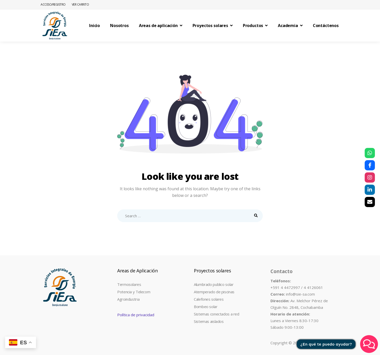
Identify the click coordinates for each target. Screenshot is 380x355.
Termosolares (129, 284)
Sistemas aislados (209, 321)
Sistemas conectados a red (216, 313)
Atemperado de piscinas (214, 291)
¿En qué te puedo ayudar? (326, 344)
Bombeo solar (206, 306)
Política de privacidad (135, 314)
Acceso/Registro (53, 4)
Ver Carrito (80, 4)
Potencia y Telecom (133, 291)
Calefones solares (209, 299)
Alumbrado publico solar (213, 284)
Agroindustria (128, 299)
